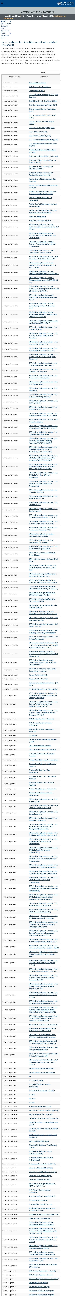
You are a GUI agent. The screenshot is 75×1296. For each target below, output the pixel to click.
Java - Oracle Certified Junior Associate (30, 740)
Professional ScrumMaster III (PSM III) (30, 1154)
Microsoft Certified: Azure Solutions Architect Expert (34, 1148)
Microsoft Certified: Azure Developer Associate (33, 777)
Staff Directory (6, 24)
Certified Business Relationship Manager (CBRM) (33, 727)
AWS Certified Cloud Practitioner (27, 93)
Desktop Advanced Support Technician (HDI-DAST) (34, 671)
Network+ (20, 1072)
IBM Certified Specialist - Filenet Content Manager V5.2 (35, 1123)
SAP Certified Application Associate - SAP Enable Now (35, 395)
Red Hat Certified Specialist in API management (33, 225)
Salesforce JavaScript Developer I (28, 1173)
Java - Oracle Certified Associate (28, 734)
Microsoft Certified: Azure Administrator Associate (34, 175)
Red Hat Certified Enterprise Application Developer (34, 206)
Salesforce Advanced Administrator (28, 1160)
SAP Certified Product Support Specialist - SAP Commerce (36, 1273)
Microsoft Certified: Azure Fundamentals (30, 784)
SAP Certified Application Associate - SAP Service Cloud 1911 (38, 501)
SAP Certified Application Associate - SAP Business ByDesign (38, 338)
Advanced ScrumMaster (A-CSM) (28, 1085)
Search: (50, 72)
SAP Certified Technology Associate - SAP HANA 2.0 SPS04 (37, 614)
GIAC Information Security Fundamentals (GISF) (32, 125)
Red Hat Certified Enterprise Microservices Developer (35, 213)
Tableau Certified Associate (26, 658)
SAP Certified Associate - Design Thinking (31, 985)
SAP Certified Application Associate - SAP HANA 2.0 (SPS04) (37, 407)
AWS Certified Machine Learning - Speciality (31, 1091)
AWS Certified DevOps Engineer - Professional (32, 1192)
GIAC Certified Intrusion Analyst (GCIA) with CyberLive (35, 106)
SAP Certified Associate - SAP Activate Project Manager (36, 545)
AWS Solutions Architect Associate (28, 1098)
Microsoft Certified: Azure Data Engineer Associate (34, 759)
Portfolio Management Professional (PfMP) (31, 1292)
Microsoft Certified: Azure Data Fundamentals (32, 765)
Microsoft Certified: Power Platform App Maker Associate (36, 187)
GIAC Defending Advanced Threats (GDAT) (31, 118)
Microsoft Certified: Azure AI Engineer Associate (33, 746)
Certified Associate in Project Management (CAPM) (34, 1110)
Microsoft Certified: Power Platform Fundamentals (33, 790)
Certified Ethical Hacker (24, 100)
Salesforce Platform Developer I (28, 1179)
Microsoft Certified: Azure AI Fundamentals (31, 752)
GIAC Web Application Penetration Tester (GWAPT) (34, 169)
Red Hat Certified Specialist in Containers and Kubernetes (36, 231)
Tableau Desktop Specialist (26, 664)
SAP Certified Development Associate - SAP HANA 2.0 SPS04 (38, 589)
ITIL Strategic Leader (24, 1047)
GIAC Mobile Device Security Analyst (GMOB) (32, 137)
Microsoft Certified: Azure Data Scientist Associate (34, 771)
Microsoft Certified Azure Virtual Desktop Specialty (34, 1135)
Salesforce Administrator (25, 244)
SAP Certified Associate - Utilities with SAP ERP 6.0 (34, 551)
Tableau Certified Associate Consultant (30, 1035)
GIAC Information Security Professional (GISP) (32, 131)
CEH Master (21, 721)
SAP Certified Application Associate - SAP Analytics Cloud (36, 796)
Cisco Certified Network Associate (28, 1211)
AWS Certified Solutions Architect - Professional (33, 708)
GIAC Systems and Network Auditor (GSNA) (31, 162)
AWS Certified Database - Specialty (28, 1286)
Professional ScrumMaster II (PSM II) (29, 1060)
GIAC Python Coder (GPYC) (26, 150)
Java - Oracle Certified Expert (26, 1129)
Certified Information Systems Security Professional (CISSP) (37, 1217)
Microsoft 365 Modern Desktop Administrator (32, 1054)
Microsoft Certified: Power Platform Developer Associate (36, 194)
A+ (17, 1041)
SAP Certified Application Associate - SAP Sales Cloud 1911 (37, 495)
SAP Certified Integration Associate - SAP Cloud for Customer (37, 595)
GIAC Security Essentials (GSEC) (27, 156)
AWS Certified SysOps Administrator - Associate (33, 715)
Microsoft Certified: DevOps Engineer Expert (31, 1223)
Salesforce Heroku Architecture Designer (30, 1167)
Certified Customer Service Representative (31, 677)
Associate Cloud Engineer (25, 87)
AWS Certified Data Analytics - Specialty (30, 1280)
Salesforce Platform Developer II (28, 1229)
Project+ (19, 1066)
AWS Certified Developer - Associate (29, 702)
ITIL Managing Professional (26, 1204)
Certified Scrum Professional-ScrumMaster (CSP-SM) (35, 1116)
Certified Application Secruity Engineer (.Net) (31, 1104)
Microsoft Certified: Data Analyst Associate (31, 181)
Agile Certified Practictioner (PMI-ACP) (30, 1198)
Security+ (20, 1079)
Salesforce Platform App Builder (27, 250)
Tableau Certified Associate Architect (29, 1029)
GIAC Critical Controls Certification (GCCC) (31, 112)
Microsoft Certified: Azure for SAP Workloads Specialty (35, 1142)
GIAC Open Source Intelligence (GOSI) (29, 143)
